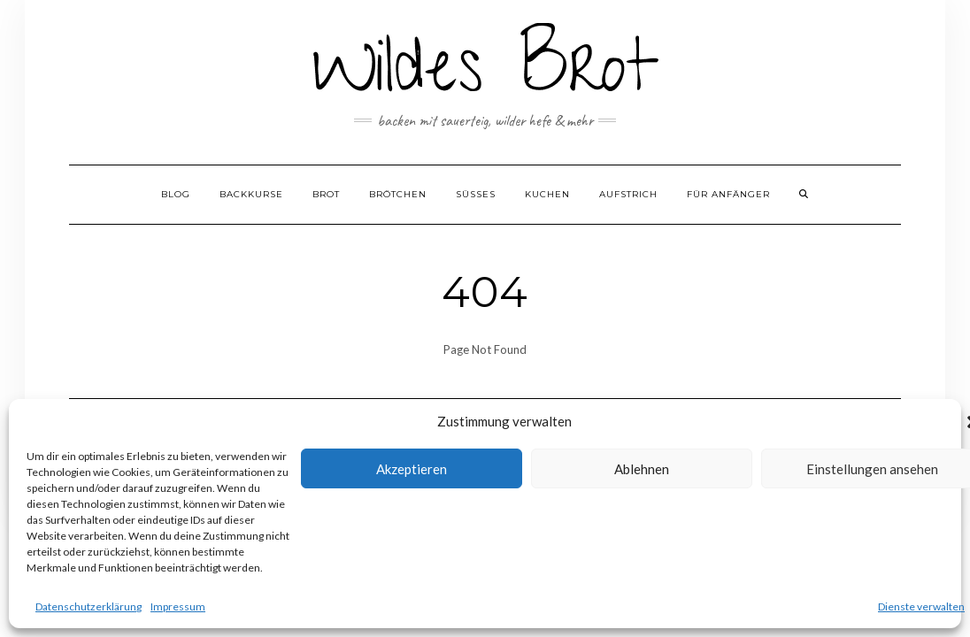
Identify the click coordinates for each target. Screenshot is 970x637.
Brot (326, 194)
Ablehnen (641, 469)
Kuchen (547, 194)
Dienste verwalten (921, 606)
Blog (175, 194)
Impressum (177, 606)
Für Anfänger (728, 194)
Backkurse (251, 194)
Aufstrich (628, 194)
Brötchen (398, 194)
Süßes (476, 194)
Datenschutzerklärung (88, 606)
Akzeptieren (411, 469)
